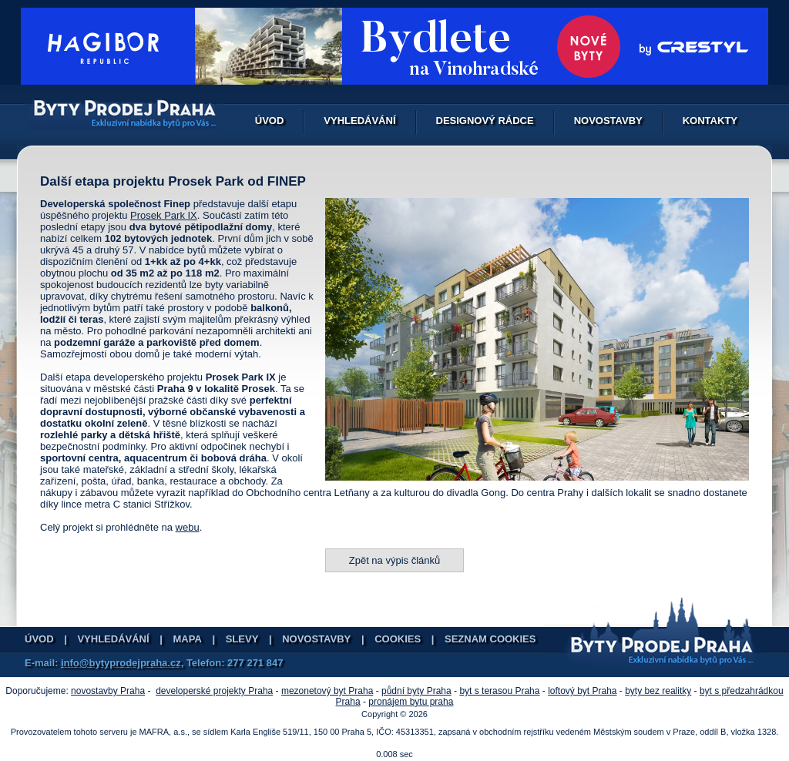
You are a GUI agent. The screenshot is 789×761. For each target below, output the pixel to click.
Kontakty (710, 120)
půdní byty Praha (416, 691)
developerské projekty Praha (214, 691)
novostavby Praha (108, 691)
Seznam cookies (490, 639)
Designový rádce (485, 120)
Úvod (269, 120)
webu (188, 527)
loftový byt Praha (582, 691)
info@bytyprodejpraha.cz (121, 663)
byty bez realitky (658, 691)
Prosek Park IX (163, 215)
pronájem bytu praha (410, 701)
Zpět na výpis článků (395, 560)
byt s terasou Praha (499, 691)
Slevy (242, 639)
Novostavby (608, 120)
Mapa (187, 639)
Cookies (397, 639)
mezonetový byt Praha (327, 691)
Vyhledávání (359, 120)
